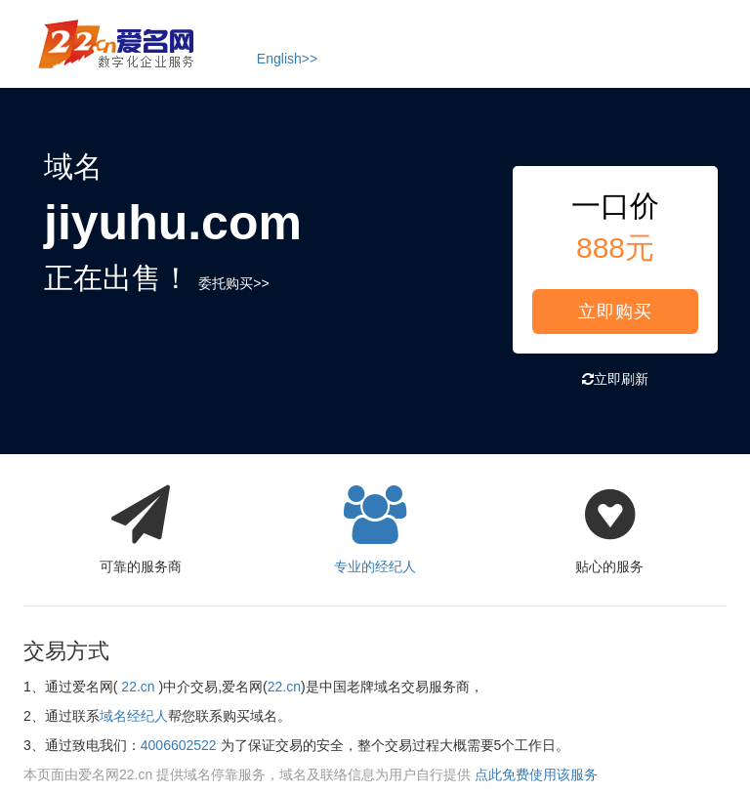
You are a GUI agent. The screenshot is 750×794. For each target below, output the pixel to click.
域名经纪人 (134, 716)
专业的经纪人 (375, 524)
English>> (287, 58)
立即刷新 (615, 379)
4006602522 (179, 745)
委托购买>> (233, 283)
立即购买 (615, 311)
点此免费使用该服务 (536, 774)
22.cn (137, 686)
